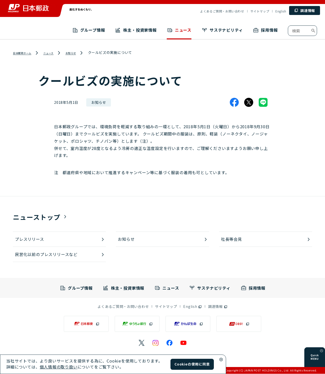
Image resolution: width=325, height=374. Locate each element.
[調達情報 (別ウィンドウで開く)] (304, 10)
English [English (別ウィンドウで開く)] (280, 11)
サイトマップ (259, 11)
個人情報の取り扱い (58, 367)
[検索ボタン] (313, 30)
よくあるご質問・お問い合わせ (222, 11)
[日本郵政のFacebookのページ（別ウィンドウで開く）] (169, 343)
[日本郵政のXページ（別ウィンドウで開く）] (142, 343)
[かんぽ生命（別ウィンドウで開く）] (187, 324)
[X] (248, 102)
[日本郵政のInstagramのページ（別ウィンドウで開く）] (156, 343)
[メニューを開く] (321, 357)
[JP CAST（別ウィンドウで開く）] (238, 324)
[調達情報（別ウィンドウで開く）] (218, 306)
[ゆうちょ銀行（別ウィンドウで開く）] (137, 324)
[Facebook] (234, 102)
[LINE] (263, 102)
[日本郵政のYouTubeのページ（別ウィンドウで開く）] (183, 343)
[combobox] (302, 30)
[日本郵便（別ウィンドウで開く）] (86, 324)
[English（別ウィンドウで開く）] (192, 306)
